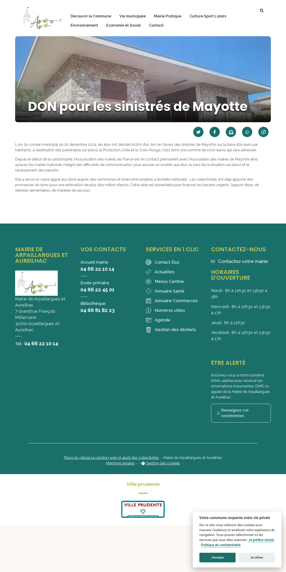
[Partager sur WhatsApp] (247, 132)
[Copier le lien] (263, 132)
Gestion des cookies (163, 463)
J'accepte (217, 557)
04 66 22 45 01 (97, 290)
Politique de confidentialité (221, 545)
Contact (156, 25)
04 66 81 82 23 (97, 310)
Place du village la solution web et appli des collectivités (111, 458)
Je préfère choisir (261, 540)
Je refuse (256, 557)
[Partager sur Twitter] (198, 132)
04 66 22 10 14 (41, 343)
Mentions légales (120, 463)
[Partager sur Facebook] (214, 132)
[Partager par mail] (231, 132)
